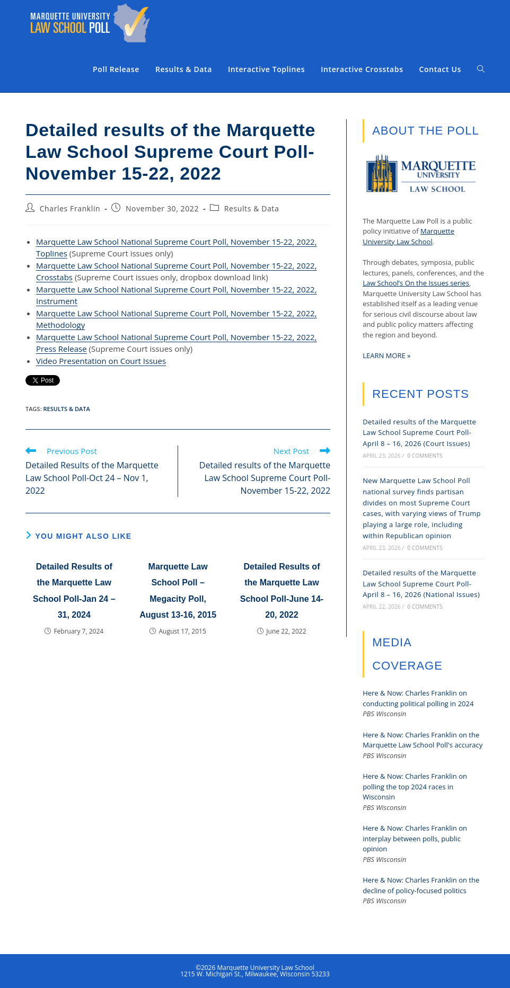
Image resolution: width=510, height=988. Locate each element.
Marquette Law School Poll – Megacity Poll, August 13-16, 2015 (177, 590)
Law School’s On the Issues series (416, 283)
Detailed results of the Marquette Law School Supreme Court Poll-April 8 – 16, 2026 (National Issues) (421, 584)
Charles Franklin (70, 208)
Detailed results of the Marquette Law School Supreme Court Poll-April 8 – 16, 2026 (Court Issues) (419, 433)
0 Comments (424, 455)
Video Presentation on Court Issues (101, 360)
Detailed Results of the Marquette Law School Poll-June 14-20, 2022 (281, 590)
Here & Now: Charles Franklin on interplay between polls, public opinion (415, 838)
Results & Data (251, 208)
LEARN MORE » (386, 355)
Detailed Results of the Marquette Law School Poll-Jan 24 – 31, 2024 (74, 590)
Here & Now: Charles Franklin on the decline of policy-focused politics (421, 885)
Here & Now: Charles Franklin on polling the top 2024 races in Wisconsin (415, 786)
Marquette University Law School (408, 236)
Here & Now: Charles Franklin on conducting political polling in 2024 (418, 698)
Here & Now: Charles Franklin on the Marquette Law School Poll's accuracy (422, 740)
